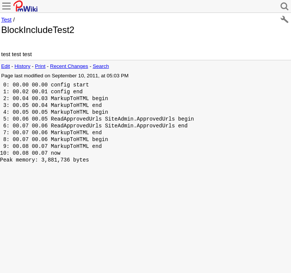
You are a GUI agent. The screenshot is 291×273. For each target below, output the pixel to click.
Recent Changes (69, 66)
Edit (5, 66)
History (22, 66)
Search (101, 66)
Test (6, 19)
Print (40, 66)
